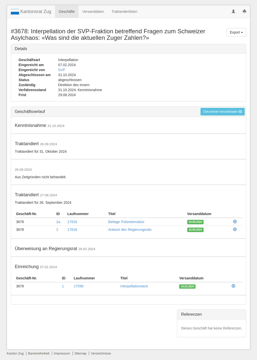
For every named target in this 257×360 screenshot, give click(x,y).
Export (236, 32)
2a (58, 222)
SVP (61, 70)
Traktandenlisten (124, 12)
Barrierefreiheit (38, 353)
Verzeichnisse (101, 353)
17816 (72, 222)
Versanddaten (93, 12)
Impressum (62, 353)
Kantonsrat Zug (31, 12)
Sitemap (81, 353)
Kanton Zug (15, 353)
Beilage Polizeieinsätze (126, 222)
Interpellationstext (134, 286)
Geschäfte (67, 12)
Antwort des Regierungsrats (130, 230)
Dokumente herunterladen (222, 111)
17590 (79, 286)
